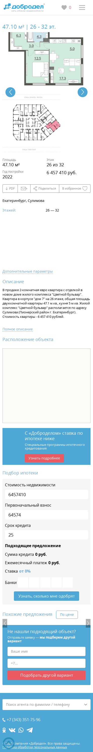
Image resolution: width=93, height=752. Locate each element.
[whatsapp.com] (21, 730)
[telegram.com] (30, 730)
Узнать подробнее (44, 458)
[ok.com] (4, 730)
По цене (67, 614)
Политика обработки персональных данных (34, 747)
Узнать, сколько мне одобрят (46, 596)
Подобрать (46, 675)
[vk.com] (12, 730)
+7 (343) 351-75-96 (23, 719)
